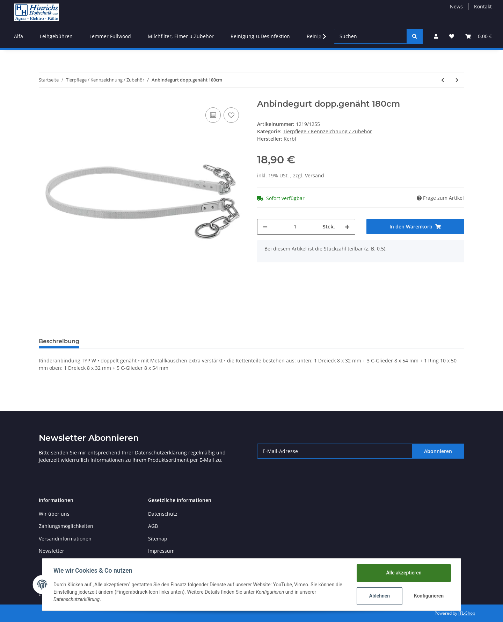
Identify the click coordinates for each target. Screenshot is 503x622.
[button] (436, 36)
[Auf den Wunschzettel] (231, 115)
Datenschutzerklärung (161, 452)
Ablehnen (379, 596)
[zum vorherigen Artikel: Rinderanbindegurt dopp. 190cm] (443, 79)
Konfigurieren (429, 596)
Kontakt (483, 6)
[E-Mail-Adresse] (334, 451)
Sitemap (157, 538)
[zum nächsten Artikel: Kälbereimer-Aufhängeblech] (457, 79)
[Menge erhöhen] (347, 226)
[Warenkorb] (478, 36)
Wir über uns (54, 513)
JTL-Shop (466, 613)
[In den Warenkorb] (415, 226)
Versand (314, 175)
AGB (153, 526)
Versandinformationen (65, 538)
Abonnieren (438, 451)
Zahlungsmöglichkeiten (66, 526)
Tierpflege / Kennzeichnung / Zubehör (327, 131)
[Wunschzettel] (452, 36)
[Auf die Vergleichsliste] (213, 115)
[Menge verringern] (265, 226)
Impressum (161, 550)
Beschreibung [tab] (59, 341)
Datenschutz (162, 513)
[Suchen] (370, 36)
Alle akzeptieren (403, 572)
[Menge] (295, 226)
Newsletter (51, 550)
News (456, 6)
